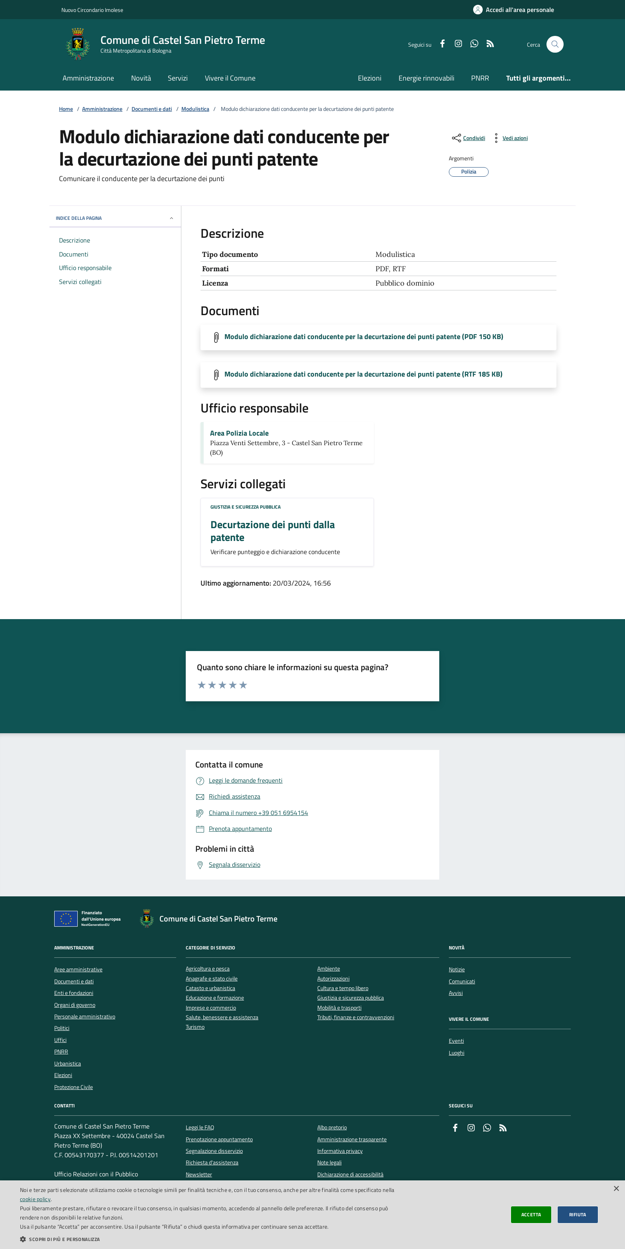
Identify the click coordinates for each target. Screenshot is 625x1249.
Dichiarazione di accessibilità (350, 1174)
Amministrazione (88, 78)
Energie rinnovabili (426, 78)
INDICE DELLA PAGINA (115, 218)
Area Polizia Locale (239, 433)
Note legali (329, 1162)
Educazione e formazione (215, 998)
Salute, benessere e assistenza (222, 1017)
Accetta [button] (531, 1214)
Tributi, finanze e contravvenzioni (355, 1017)
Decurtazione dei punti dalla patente (272, 531)
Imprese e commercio (211, 1008)
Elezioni (369, 78)
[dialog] (312, 1214)
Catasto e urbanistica (210, 988)
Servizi (178, 78)
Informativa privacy (340, 1150)
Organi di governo (74, 1004)
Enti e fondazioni (73, 993)
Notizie (457, 969)
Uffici (60, 1040)
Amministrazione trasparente (352, 1139)
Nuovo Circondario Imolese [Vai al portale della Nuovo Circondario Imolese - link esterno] (92, 10)
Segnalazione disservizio (214, 1150)
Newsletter (199, 1174)
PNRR (480, 78)
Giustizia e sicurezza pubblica (245, 507)
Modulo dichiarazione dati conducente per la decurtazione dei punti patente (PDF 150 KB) (363, 336)
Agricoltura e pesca (208, 969)
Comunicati (462, 981)
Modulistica (195, 109)
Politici (61, 1028)
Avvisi (456, 993)
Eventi (456, 1040)
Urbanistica (67, 1063)
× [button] (616, 1189)
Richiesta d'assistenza (212, 1162)
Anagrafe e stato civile (212, 979)
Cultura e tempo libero (342, 988)
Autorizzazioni (333, 979)
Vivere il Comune (230, 78)
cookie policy (35, 1199)
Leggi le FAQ (200, 1127)
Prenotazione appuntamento (219, 1139)
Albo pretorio (332, 1127)
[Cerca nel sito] (555, 44)
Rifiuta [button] (577, 1214)
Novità (141, 78)
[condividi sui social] (468, 138)
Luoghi (456, 1052)
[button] (209, 1239)
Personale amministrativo (84, 1016)
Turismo (195, 1027)
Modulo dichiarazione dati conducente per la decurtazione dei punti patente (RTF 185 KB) (363, 374)
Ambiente (328, 969)
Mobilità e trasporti (339, 1008)
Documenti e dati (152, 109)
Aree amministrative (78, 969)
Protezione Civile (73, 1087)
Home (66, 109)
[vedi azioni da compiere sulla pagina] (508, 138)
